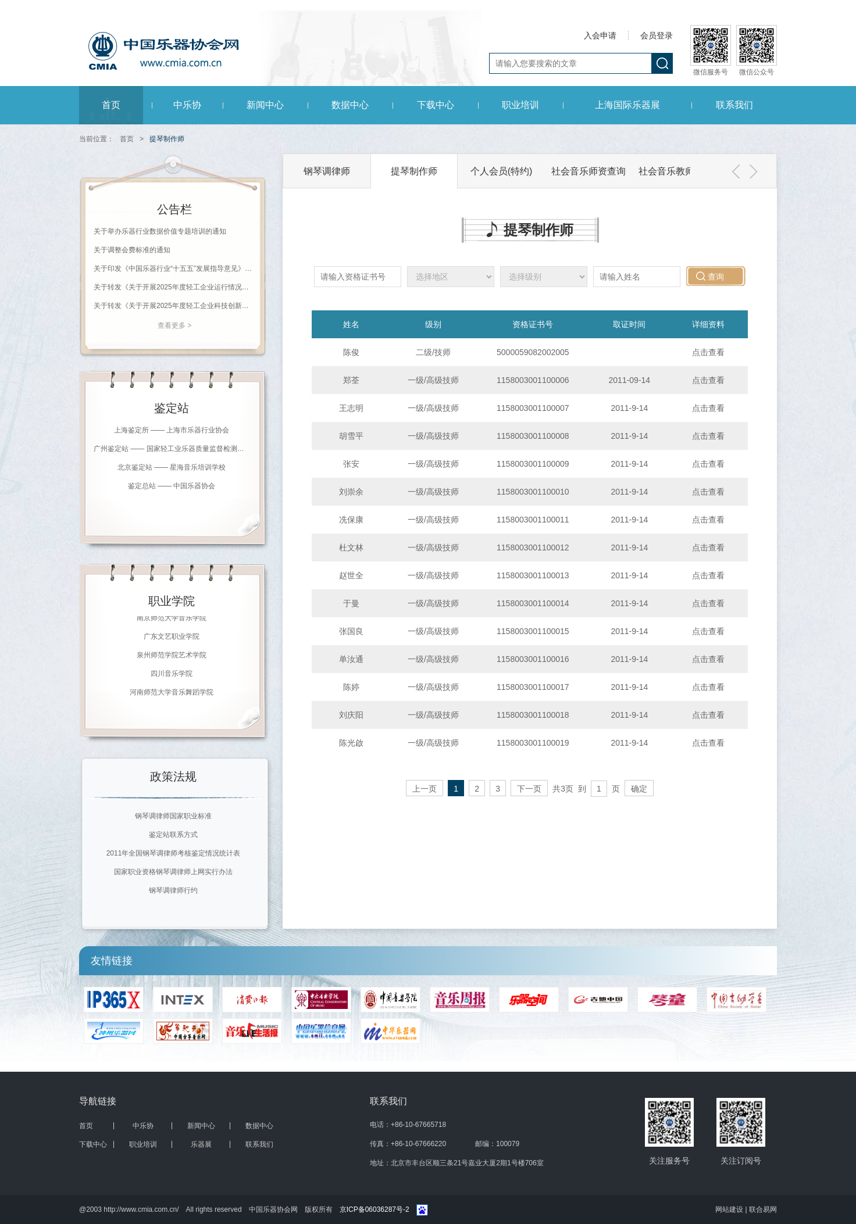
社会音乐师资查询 (588, 171)
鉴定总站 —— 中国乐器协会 (172, 486)
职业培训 (520, 105)
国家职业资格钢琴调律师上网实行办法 (173, 872)
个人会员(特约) (501, 171)
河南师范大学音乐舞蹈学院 (171, 693)
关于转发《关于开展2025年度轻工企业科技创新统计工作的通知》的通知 (174, 306)
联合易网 (763, 1209)
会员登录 (656, 35)
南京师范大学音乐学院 (171, 618)
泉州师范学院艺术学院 (171, 656)
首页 (111, 105)
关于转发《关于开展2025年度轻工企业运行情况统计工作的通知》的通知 (174, 287)
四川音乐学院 (171, 674)
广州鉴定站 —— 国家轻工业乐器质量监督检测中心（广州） (171, 449)
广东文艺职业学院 (171, 637)
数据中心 (350, 105)
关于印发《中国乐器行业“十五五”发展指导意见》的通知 (174, 268)
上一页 (424, 788)
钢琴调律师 (327, 171)
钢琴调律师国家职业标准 (173, 816)
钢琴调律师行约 (173, 890)
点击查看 (708, 352)
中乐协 (187, 105)
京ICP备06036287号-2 (374, 1209)
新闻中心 (265, 105)
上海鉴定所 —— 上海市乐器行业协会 (172, 430)
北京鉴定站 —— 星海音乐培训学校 (171, 467)
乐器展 (201, 1144)
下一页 (529, 788)
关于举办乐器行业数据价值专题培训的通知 (160, 231)
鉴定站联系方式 (173, 835)
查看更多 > (174, 325)
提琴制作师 (414, 171)
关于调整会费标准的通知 (132, 250)
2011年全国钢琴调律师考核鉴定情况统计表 (173, 853)
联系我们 (734, 105)
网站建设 (730, 1209)
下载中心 (435, 105)
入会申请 (600, 35)
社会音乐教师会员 (676, 171)
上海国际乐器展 (627, 105)
